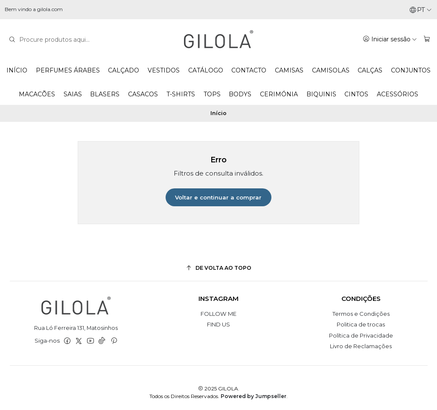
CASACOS (143, 94)
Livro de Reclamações (361, 346)
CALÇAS (370, 70)
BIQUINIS (321, 94)
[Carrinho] (427, 39)
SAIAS (73, 94)
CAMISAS (289, 70)
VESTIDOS (164, 70)
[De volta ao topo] (219, 268)
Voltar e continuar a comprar (218, 197)
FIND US (218, 324)
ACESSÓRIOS (397, 94)
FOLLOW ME (218, 313)
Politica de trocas (361, 324)
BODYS (240, 94)
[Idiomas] (420, 10)
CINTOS (356, 94)
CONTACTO (248, 70)
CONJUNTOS (411, 70)
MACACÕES (37, 94)
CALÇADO (123, 70)
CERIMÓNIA (279, 94)
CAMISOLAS (331, 70)
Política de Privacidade (361, 335)
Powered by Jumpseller (253, 396)
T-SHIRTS (180, 94)
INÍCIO (16, 70)
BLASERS (104, 94)
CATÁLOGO (205, 70)
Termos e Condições (361, 313)
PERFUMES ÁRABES (68, 70)
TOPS (212, 94)
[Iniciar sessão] (390, 39)
